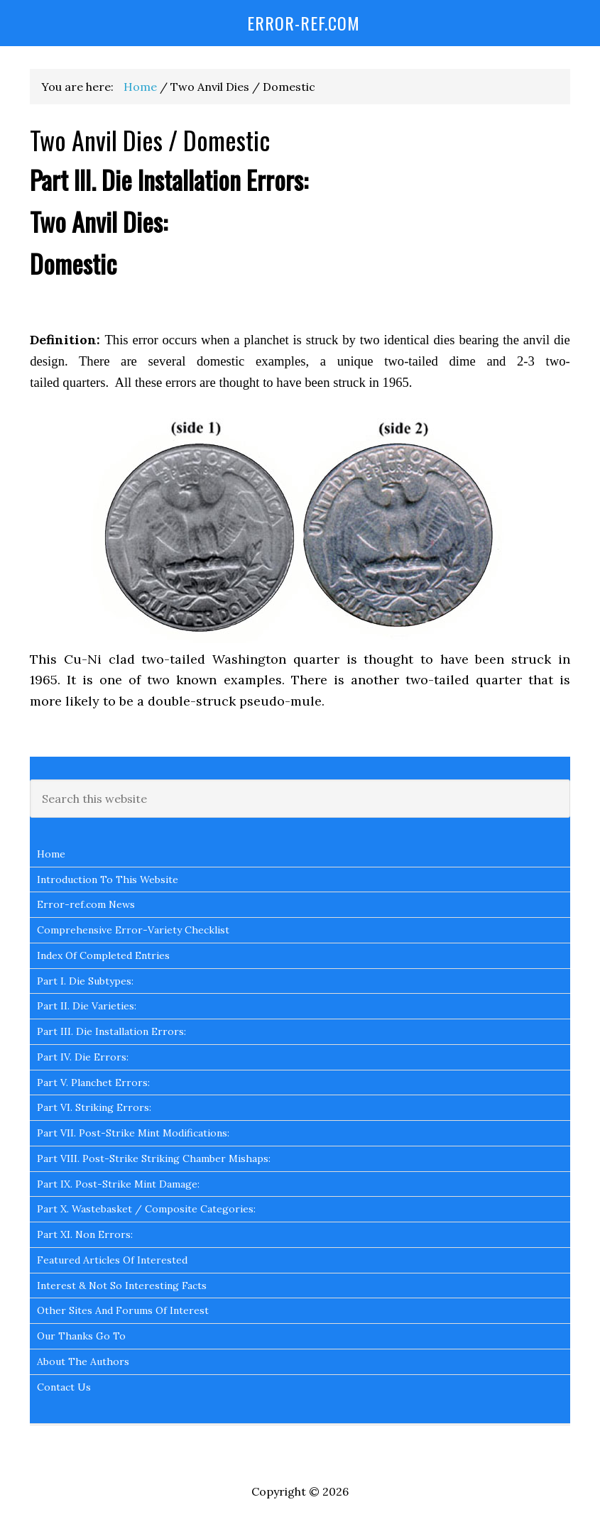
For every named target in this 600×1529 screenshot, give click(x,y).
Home (51, 854)
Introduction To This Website (107, 879)
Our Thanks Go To (81, 1336)
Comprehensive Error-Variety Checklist (133, 930)
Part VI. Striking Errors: (94, 1107)
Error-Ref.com (303, 22)
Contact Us (64, 1387)
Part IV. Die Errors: (83, 1057)
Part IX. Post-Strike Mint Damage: (118, 1184)
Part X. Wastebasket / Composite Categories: (146, 1208)
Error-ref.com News (86, 904)
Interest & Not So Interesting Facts (122, 1285)
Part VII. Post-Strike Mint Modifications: (133, 1133)
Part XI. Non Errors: (85, 1234)
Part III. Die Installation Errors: (111, 1031)
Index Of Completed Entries (103, 955)
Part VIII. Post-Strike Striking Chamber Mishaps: (154, 1158)
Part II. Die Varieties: (86, 1005)
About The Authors (83, 1361)
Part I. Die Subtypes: (85, 981)
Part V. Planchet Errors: (93, 1082)
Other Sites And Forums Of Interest (123, 1310)
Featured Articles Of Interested (112, 1260)
